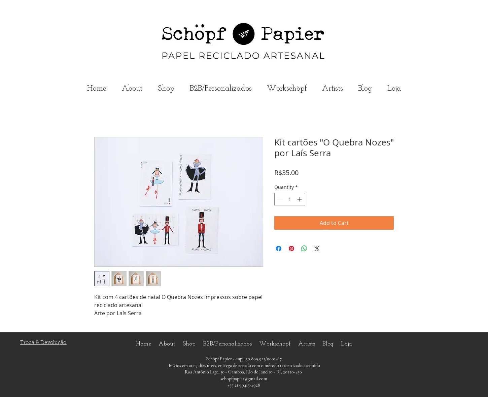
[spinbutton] (290, 199)
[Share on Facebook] (279, 248)
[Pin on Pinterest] (291, 248)
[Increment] (300, 199)
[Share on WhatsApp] (304, 248)
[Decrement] (279, 199)
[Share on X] (317, 248)
